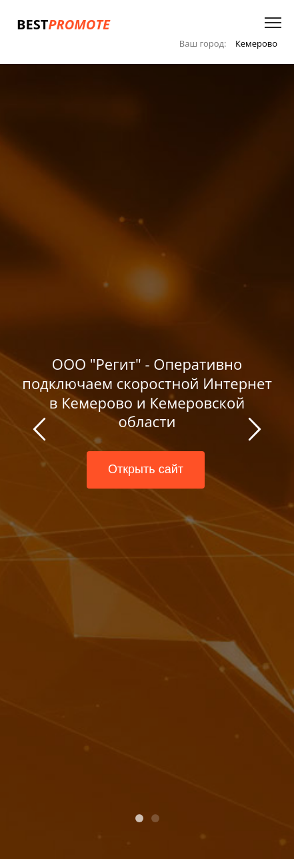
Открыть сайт (145, 469)
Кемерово (256, 43)
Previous (42, 431)
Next (252, 431)
